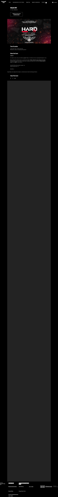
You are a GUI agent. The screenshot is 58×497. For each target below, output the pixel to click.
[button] (46, 2)
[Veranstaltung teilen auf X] (12, 78)
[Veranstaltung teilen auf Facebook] (10, 78)
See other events (16, 14)
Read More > (12, 68)
